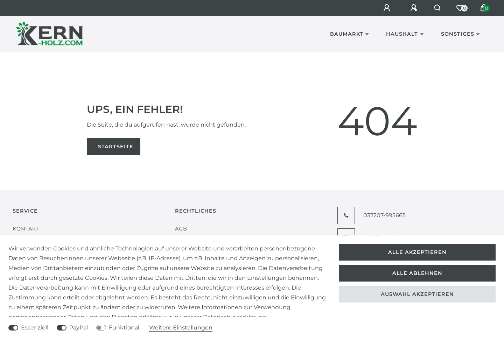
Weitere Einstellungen (180, 327)
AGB (181, 229)
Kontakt (26, 229)
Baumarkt (346, 34)
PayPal (78, 327)
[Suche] (436, 8)
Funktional (124, 327)
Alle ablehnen (417, 273)
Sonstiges (457, 34)
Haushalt (402, 34)
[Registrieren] (411, 8)
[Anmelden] (384, 8)
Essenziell (34, 327)
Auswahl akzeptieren (417, 294)
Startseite (115, 146)
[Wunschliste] (460, 8)
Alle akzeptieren (417, 252)
